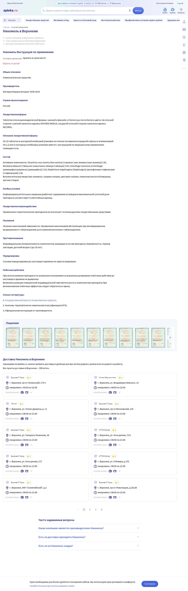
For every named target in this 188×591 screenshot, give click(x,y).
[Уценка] (172, 11)
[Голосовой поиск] (129, 10)
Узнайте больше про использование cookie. (52, 585)
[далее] (170, 337)
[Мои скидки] (184, 29)
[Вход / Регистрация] (184, 21)
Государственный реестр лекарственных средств (30, 300)
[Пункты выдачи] (184, 60)
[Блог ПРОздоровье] (184, 37)
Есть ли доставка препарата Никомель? (89, 537)
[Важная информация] (184, 52)
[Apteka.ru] (13, 10)
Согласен (150, 583)
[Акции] (164, 11)
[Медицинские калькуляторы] (184, 45)
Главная (6, 27)
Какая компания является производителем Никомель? (89, 528)
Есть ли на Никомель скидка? (89, 546)
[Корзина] (181, 11)
